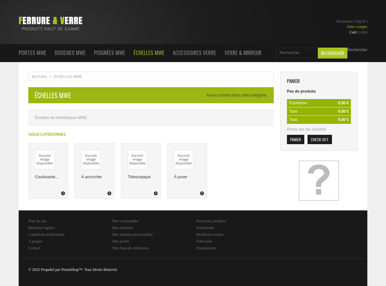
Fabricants (204, 241)
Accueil (39, 76)
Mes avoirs (120, 241)
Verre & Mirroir (243, 53)
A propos (35, 241)
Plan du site (37, 221)
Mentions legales (41, 228)
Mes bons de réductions (130, 248)
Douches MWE (70, 53)
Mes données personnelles (132, 234)
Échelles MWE (148, 53)
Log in (360, 21)
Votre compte (357, 26)
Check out (320, 139)
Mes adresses (122, 228)
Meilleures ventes (210, 234)
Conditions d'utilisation (46, 234)
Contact (34, 248)
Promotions (205, 228)
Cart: (358, 32)
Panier (293, 80)
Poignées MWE (109, 53)
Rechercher (357, 50)
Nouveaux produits (211, 221)
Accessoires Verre (194, 53)
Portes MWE (32, 53)
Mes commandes (125, 221)
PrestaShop (69, 269)
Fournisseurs (206, 248)
